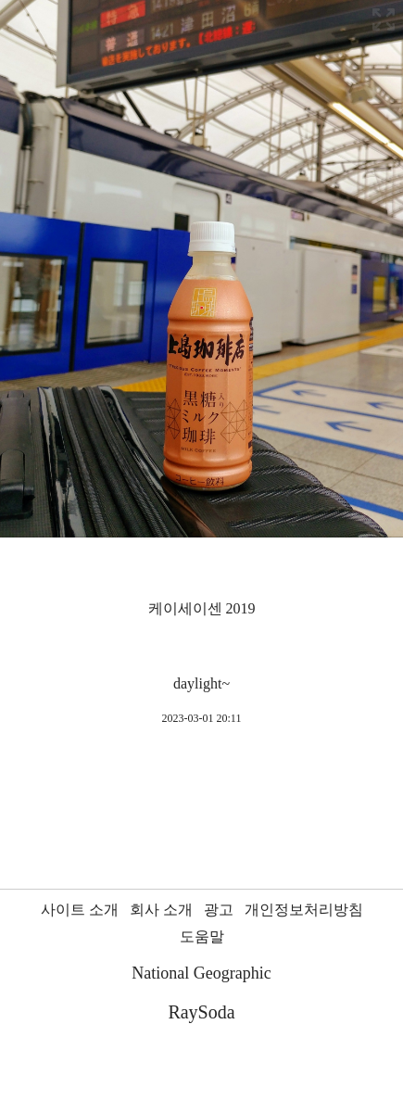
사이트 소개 (80, 909)
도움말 (202, 936)
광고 (218, 909)
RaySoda (201, 1012)
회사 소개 (161, 909)
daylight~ (201, 683)
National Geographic (201, 973)
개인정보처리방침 (304, 909)
